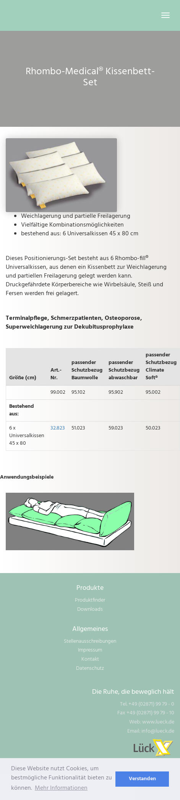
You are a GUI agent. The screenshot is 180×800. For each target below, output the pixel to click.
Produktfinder (90, 600)
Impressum (90, 650)
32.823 (57, 428)
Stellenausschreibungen (90, 641)
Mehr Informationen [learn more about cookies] (61, 788)
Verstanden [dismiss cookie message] (142, 778)
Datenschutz (90, 668)
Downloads (90, 609)
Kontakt (90, 659)
